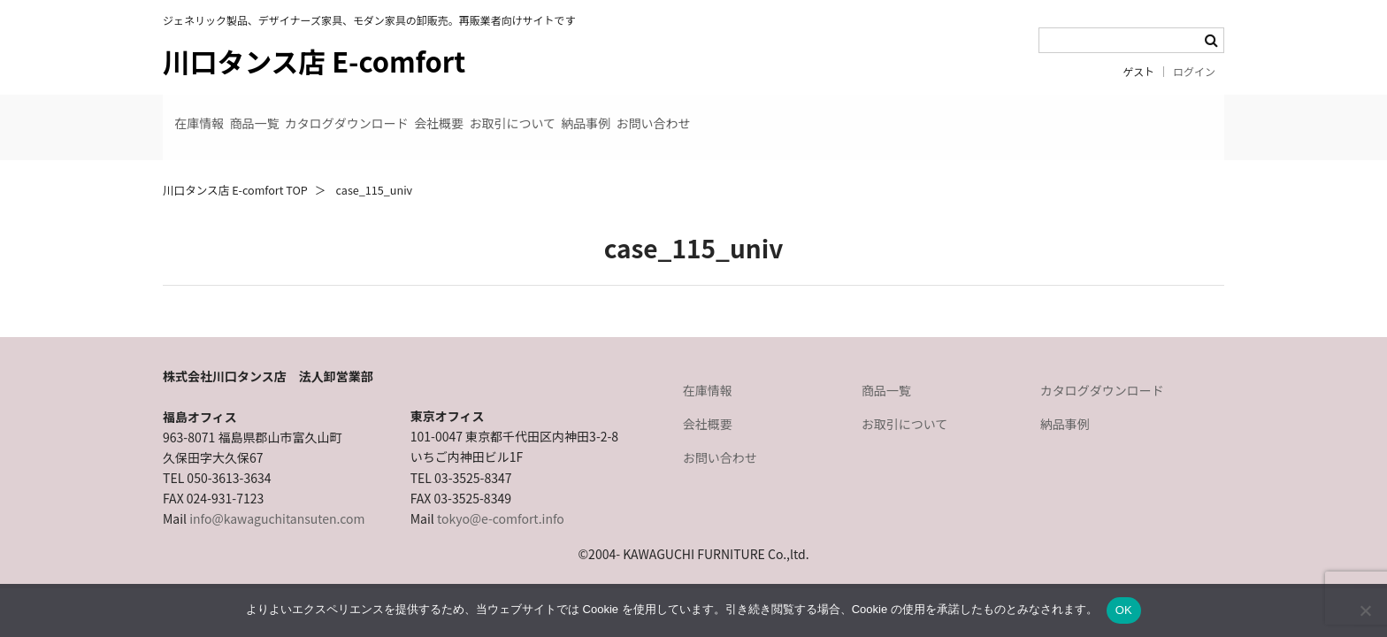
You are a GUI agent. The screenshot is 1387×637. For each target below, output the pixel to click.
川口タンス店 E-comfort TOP (235, 161)
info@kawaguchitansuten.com (276, 490)
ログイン (1194, 71)
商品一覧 (311, 113)
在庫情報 (212, 113)
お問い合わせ (930, 113)
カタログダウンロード (448, 113)
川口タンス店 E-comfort (314, 61)
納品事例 (819, 113)
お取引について (701, 113)
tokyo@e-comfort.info (500, 490)
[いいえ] (1365, 610)
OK (1123, 610)
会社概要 (584, 113)
